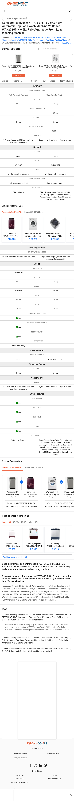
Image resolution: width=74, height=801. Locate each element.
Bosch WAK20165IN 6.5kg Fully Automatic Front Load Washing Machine (40, 40)
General (5, 81)
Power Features (48, 81)
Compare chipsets (20, 758)
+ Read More (65, 43)
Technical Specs (66, 81)
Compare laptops (53, 753)
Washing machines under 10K (15, 557)
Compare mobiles (20, 753)
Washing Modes (19, 81)
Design (34, 81)
